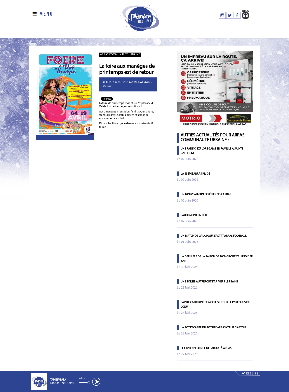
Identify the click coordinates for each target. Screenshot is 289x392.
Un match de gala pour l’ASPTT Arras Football (214, 236)
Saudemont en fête (194, 215)
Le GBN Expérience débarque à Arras (206, 348)
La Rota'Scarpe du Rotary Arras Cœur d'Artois (213, 327)
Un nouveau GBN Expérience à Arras (206, 194)
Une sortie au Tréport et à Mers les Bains (209, 281)
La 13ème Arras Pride (195, 173)
